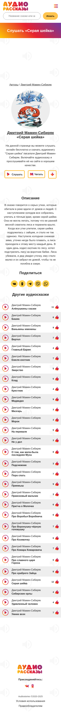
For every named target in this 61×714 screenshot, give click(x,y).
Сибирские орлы (22, 593)
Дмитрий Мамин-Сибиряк (36, 84)
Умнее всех (18, 614)
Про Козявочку (21, 539)
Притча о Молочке (23, 506)
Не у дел (17, 442)
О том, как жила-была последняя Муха (25, 453)
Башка (15, 319)
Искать (50, 16)
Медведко (18, 401)
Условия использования (30, 701)
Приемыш (18, 485)
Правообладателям (30, 706)
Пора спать (18, 475)
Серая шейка (19, 583)
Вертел (16, 339)
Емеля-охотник (21, 360)
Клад (15, 380)
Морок (15, 421)
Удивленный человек (25, 604)
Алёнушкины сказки (24, 308)
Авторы (14, 84)
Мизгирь (17, 411)
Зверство (17, 370)
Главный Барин (21, 349)
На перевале (19, 431)
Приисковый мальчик (25, 496)
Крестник (17, 390)
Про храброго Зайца (24, 573)
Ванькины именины (24, 329)
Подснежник (19, 465)
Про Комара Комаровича (27, 550)
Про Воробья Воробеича (27, 516)
